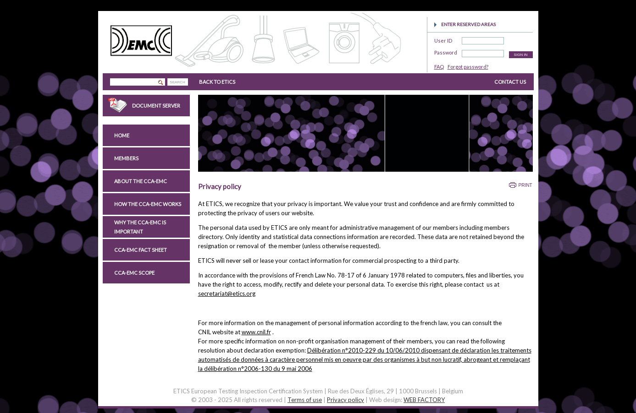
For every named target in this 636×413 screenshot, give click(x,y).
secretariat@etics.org (226, 293)
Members (126, 158)
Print (525, 185)
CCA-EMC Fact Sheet (140, 250)
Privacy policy (345, 399)
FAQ (439, 67)
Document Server (156, 106)
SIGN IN (521, 55)
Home (121, 135)
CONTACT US (510, 82)
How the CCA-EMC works (147, 204)
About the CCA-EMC (140, 181)
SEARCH (177, 82)
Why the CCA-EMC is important (140, 226)
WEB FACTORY (424, 399)
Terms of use (305, 399)
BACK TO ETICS (217, 82)
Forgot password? (468, 67)
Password (445, 51)
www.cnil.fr (256, 332)
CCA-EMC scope (134, 273)
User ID (443, 39)
